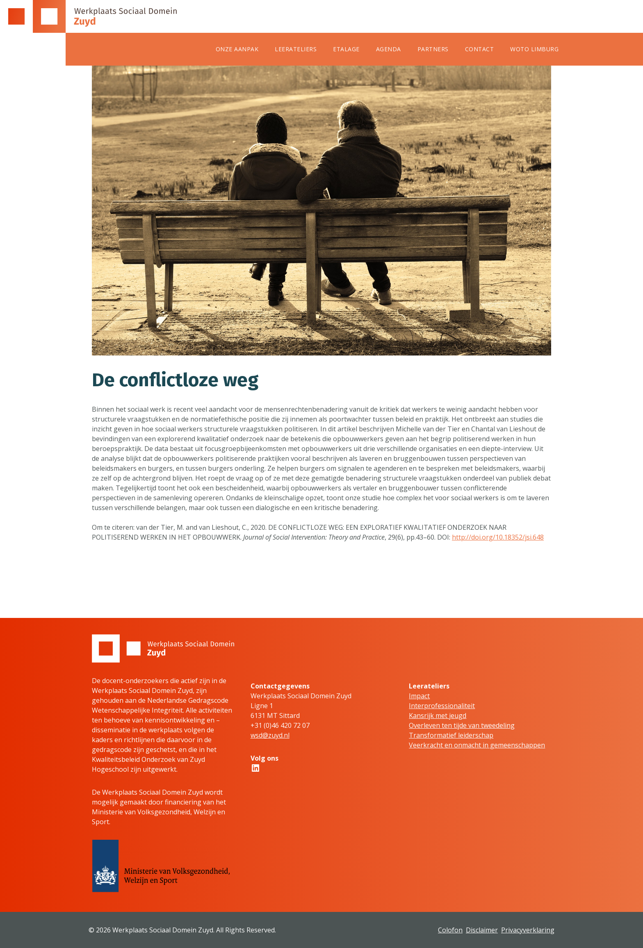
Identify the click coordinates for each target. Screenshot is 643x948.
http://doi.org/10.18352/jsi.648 (498, 537)
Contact (479, 49)
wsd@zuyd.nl (270, 735)
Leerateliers (296, 49)
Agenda (388, 49)
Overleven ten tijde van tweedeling (462, 725)
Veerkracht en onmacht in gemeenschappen (477, 745)
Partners (433, 49)
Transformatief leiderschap (451, 735)
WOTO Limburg (534, 49)
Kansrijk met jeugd (437, 715)
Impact (419, 695)
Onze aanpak (237, 49)
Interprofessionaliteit (442, 705)
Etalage (346, 49)
